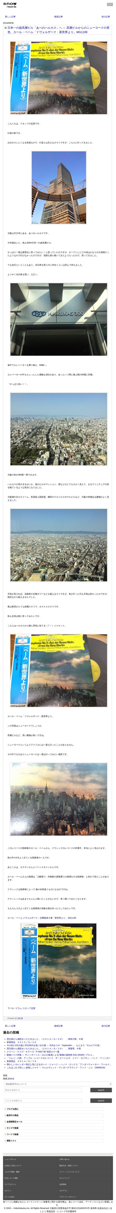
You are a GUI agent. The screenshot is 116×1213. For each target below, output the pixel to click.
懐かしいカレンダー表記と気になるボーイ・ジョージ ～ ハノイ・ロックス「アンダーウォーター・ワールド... (59, 1064)
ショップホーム (10, 1159)
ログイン (8, 1191)
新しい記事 (10, 16)
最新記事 (58, 16)
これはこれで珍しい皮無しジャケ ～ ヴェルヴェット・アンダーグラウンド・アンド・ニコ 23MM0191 (56, 1067)
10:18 (20, 1018)
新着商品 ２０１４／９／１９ (21, 1061)
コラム (18, 1008)
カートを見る (9, 1197)
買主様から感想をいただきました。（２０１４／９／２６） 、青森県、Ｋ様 (44, 1048)
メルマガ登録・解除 (12, 1172)
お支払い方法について (13, 1165)
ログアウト (64, 1191)
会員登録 (63, 1184)
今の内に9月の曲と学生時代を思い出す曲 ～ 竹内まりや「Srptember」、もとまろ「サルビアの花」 (54, 1045)
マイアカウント (10, 1184)
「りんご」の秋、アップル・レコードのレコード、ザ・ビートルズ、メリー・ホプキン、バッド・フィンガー (58, 1058)
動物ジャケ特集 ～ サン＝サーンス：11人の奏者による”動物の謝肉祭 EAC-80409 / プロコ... (50, 1055)
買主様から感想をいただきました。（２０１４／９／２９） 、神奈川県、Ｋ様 (45, 1039)
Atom (10, 1078)
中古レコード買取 (11, 1178)
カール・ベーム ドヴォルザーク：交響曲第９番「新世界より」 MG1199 (42, 918)
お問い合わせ (64, 1159)
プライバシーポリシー (68, 1197)
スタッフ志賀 (29, 1008)
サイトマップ (64, 1178)
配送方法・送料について (69, 1165)
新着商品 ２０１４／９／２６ (21, 1042)
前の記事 (106, 16)
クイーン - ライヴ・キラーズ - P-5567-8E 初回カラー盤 (33, 1051)
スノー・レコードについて (69, 1172)
